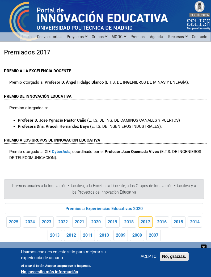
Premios (137, 36)
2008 (137, 235)
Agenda (156, 36)
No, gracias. (174, 257)
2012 (71, 235)
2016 (162, 221)
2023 (46, 221)
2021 (79, 221)
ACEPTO (149, 256)
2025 (13, 221)
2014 (195, 221)
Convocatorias (49, 36)
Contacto (199, 36)
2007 (153, 235)
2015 (178, 221)
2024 (30, 221)
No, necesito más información (49, 272)
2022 (63, 221)
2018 (129, 221)
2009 (120, 235)
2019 (112, 221)
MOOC (117, 36)
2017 (145, 221)
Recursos (176, 36)
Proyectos (75, 36)
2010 (104, 235)
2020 (96, 221)
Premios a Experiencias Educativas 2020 (104, 208)
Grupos (98, 36)
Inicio (27, 36)
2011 (87, 235)
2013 (55, 235)
